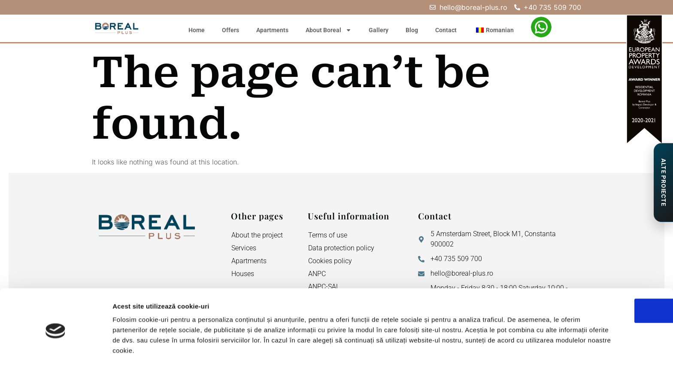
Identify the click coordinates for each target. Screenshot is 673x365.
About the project (257, 235)
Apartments (272, 30)
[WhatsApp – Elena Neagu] (541, 27)
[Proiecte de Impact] (663, 182)
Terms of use (327, 235)
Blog (412, 30)
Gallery (378, 30)
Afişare (429, 348)
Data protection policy (341, 248)
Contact (446, 30)
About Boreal (329, 30)
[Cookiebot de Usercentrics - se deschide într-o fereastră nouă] (55, 348)
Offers (230, 30)
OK (601, 276)
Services (243, 248)
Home (196, 30)
